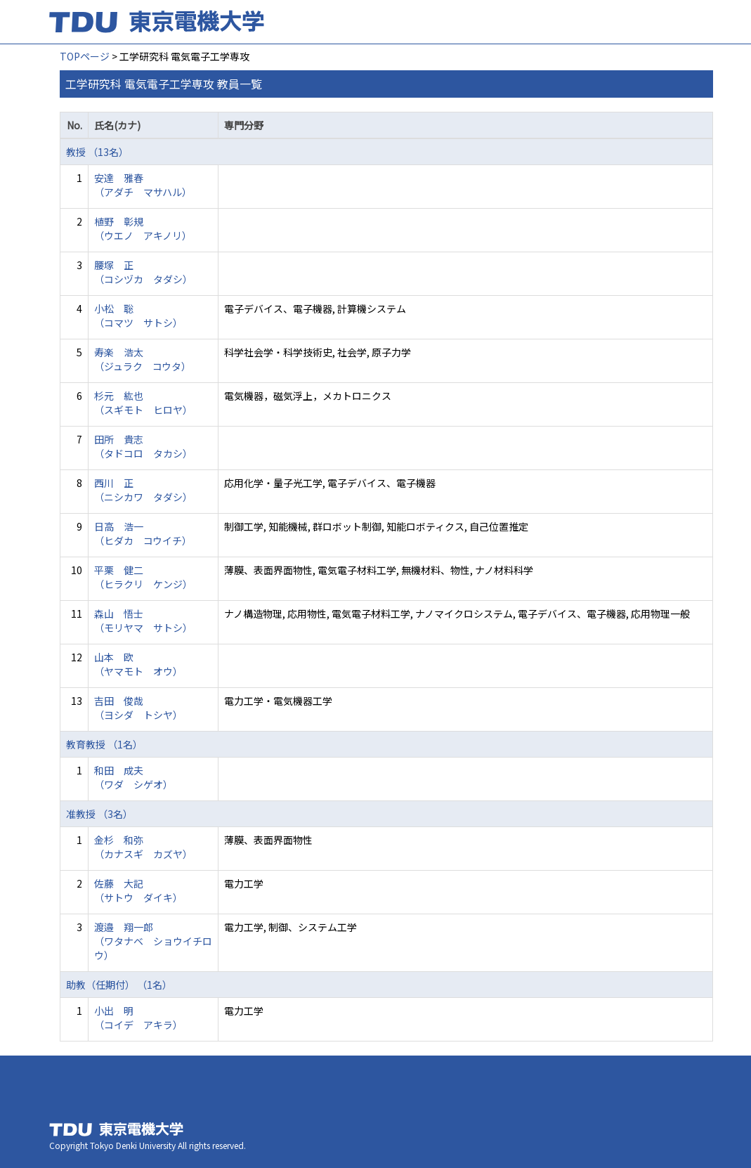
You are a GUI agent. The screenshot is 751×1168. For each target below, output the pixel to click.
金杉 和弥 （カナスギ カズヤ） (143, 847)
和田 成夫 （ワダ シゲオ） (133, 777)
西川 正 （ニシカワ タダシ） (143, 490)
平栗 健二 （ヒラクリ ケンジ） (143, 577)
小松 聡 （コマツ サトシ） (138, 315)
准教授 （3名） (99, 814)
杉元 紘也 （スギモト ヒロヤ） (143, 403)
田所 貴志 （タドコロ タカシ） (143, 446)
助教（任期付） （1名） (119, 985)
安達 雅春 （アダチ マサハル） (143, 185)
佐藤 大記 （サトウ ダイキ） (138, 890)
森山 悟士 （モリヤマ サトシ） (143, 620)
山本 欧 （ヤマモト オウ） (138, 664)
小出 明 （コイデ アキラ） (138, 1018)
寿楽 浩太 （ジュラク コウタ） (142, 359)
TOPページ (85, 56)
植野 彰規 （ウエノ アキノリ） (143, 228)
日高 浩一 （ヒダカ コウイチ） (143, 533)
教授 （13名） (97, 152)
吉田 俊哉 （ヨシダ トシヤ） (138, 708)
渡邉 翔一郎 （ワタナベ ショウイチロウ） (153, 941)
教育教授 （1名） (104, 744)
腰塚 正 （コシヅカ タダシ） (143, 272)
